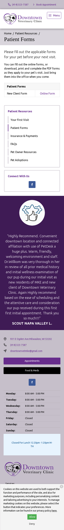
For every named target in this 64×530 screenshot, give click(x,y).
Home (7, 33)
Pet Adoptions (19, 160)
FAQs (14, 144)
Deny (32, 523)
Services (10, 483)
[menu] (54, 15)
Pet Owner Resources (24, 152)
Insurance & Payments (24, 135)
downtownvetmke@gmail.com (26, 351)
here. (54, 510)
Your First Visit (20, 119)
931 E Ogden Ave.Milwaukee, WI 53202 (31, 339)
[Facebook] (32, 184)
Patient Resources (26, 33)
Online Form (47, 93)
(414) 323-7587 (18, 345)
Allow (32, 516)
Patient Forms (19, 127)
